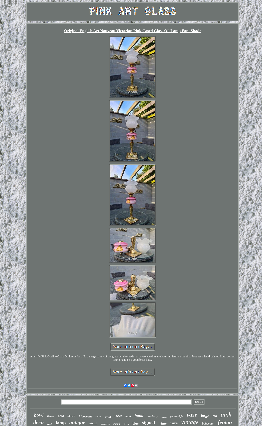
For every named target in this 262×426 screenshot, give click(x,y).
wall (93, 423)
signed (148, 422)
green (126, 424)
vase (192, 414)
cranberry (152, 416)
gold (61, 416)
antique (77, 422)
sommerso (105, 424)
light (128, 416)
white (163, 423)
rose (118, 415)
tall (215, 416)
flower (50, 416)
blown (71, 416)
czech (49, 424)
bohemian (208, 423)
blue (135, 423)
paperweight (176, 416)
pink (226, 414)
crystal (108, 417)
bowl (39, 415)
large (205, 415)
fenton (225, 422)
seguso (164, 417)
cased (116, 423)
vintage (189, 422)
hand (138, 415)
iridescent (85, 416)
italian (98, 416)
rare (174, 423)
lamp (61, 422)
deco (38, 422)
